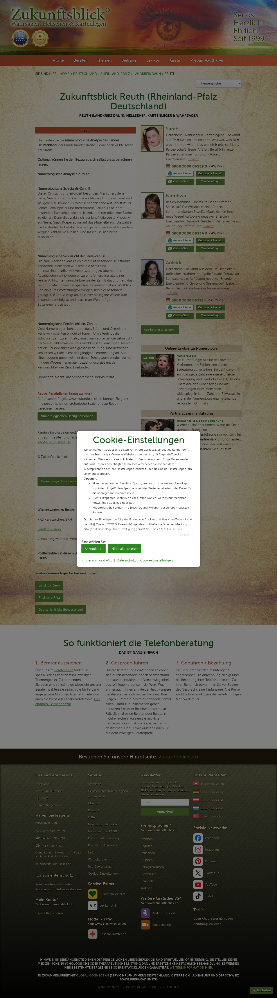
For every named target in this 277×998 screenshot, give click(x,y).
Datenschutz (126, 560)
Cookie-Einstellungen (156, 560)
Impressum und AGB (96, 560)
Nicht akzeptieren (125, 548)
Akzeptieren (93, 548)
